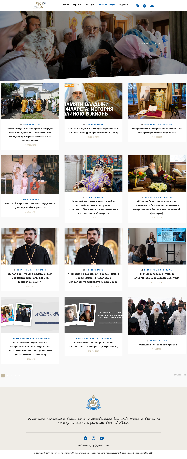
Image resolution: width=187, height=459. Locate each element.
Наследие (89, 5)
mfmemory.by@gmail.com (93, 445)
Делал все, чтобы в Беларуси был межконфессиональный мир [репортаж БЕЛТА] (30, 278)
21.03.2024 (93, 351)
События (168, 125)
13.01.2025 (30, 286)
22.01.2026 (93, 137)
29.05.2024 (156, 282)
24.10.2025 (156, 137)
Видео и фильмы (22, 338)
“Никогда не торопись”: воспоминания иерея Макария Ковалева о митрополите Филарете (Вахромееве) (93, 278)
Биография (76, 5)
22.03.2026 (30, 145)
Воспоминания (31, 125)
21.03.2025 (30, 212)
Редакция (123, 5)
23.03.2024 (30, 359)
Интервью (41, 270)
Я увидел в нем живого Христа (157, 344)
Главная (65, 5)
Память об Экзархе (106, 5)
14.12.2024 (93, 286)
